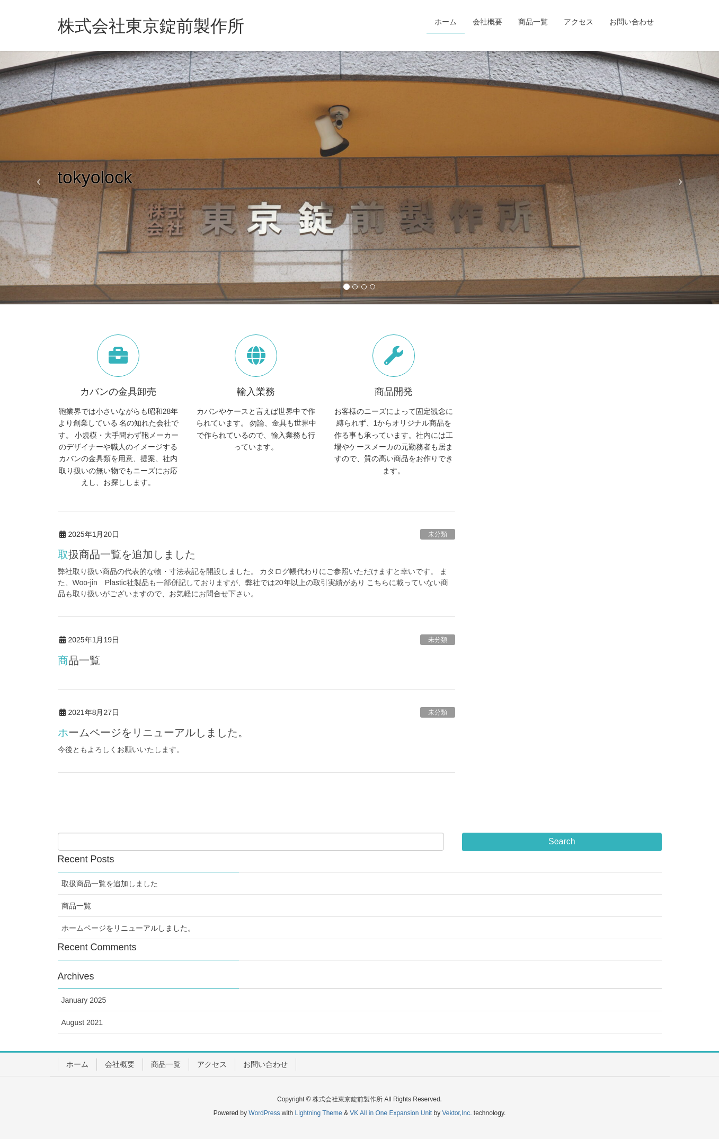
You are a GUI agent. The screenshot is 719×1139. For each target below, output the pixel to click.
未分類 (437, 534)
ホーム (77, 1064)
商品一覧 (79, 660)
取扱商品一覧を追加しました (127, 554)
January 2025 (83, 1000)
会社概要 (120, 1064)
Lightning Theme (318, 1113)
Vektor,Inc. (457, 1113)
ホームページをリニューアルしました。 (153, 732)
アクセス (212, 1064)
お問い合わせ (265, 1064)
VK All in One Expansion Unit (391, 1113)
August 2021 (82, 1022)
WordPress (264, 1113)
